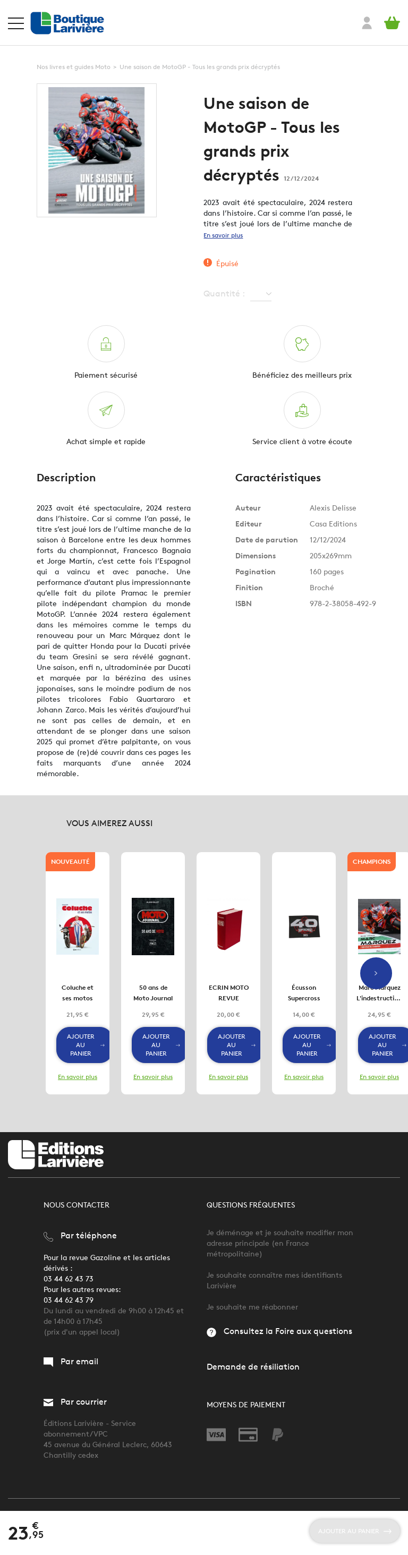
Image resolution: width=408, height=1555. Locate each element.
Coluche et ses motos (78, 992)
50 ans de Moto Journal (153, 992)
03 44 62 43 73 (69, 1279)
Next (376, 973)
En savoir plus (223, 235)
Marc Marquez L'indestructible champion (379, 993)
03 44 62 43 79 (69, 1300)
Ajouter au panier (86, 1044)
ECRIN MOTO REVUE (229, 992)
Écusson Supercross (304, 992)
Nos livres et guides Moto (73, 67)
